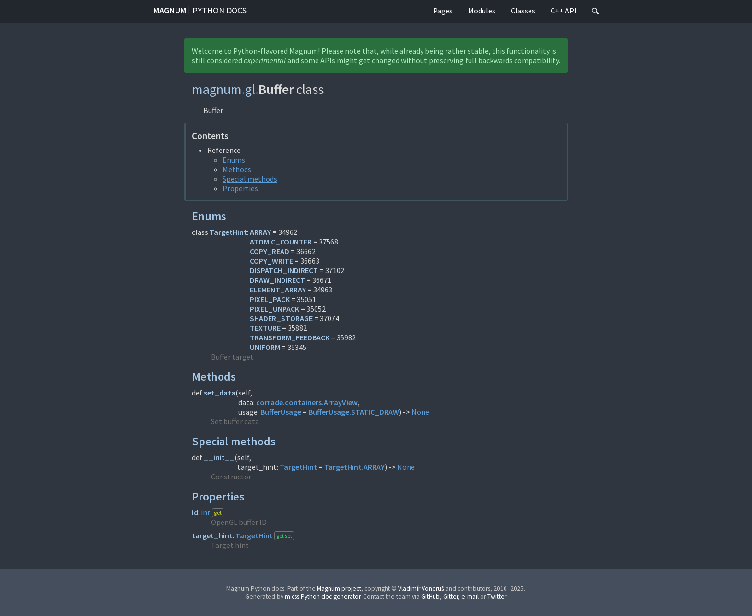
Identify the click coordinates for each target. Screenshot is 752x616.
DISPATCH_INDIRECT (284, 270)
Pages (443, 10)
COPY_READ (269, 251)
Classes (523, 10)
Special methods (250, 179)
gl (250, 89)
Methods (237, 169)
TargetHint (228, 232)
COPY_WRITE (271, 261)
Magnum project (339, 588)
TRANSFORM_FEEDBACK (289, 337)
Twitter (496, 597)
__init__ (219, 457)
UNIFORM (265, 347)
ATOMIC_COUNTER (281, 241)
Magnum (169, 10)
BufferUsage (280, 412)
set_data (219, 392)
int (206, 512)
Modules (481, 10)
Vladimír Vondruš (421, 588)
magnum (217, 89)
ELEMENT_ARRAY (278, 289)
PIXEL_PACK (270, 299)
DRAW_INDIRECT (277, 280)
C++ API (563, 10)
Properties (240, 188)
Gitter (450, 597)
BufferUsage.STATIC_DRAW (353, 412)
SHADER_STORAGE (281, 318)
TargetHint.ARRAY (354, 467)
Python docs (219, 10)
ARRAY (260, 232)
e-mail (470, 597)
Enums (234, 159)
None (420, 412)
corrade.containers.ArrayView (307, 402)
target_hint (212, 535)
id (195, 512)
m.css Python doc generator (322, 597)
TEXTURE (265, 328)
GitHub (430, 597)
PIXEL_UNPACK (274, 309)
